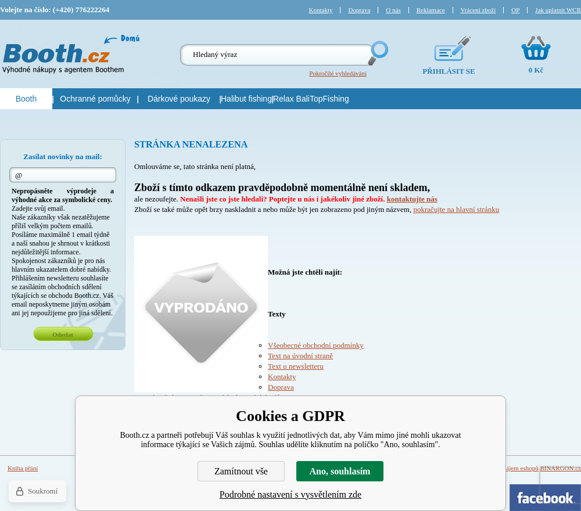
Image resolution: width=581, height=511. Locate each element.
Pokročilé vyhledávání (338, 73)
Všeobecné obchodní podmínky (316, 345)
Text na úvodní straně (300, 355)
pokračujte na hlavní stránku (456, 209)
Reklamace (431, 9)
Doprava (281, 387)
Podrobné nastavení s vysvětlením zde (290, 494)
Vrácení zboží (478, 9)
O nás (393, 9)
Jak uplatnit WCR (558, 9)
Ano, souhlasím (340, 471)
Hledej (377, 53)
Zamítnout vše (241, 471)
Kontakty (282, 376)
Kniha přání (23, 468)
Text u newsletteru (296, 366)
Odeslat (62, 334)
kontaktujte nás (412, 199)
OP (515, 9)
